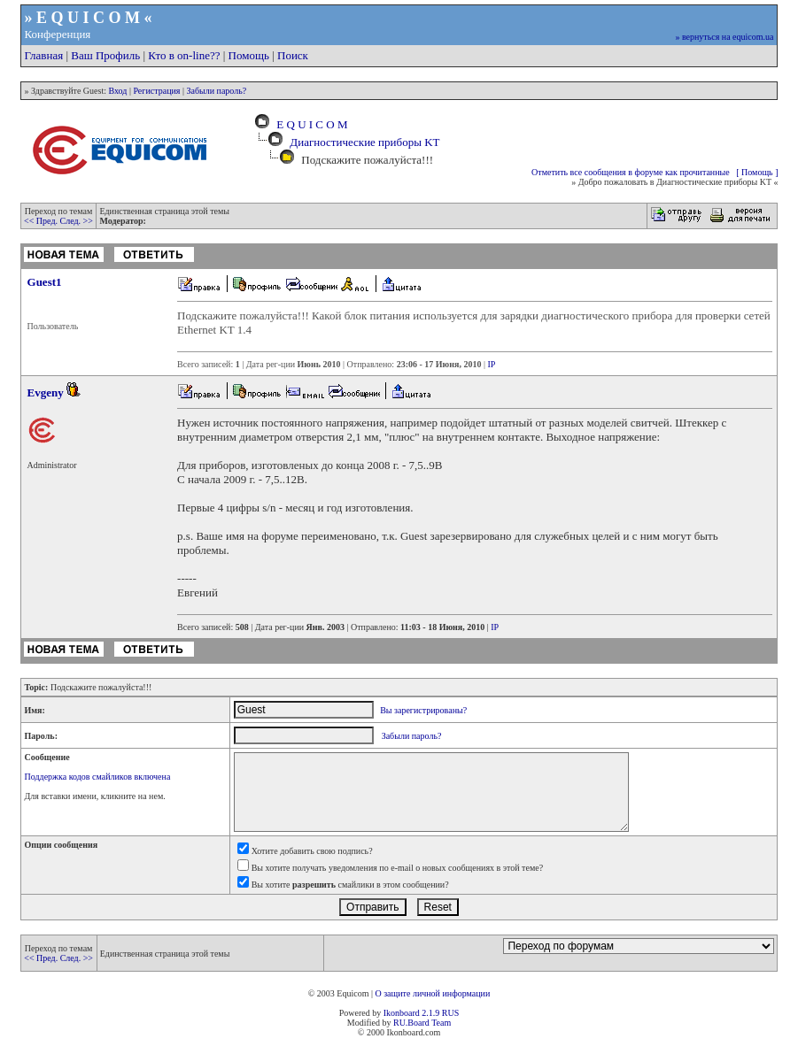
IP (491, 364)
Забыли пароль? (216, 91)
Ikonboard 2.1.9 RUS (422, 1013)
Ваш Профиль (105, 55)
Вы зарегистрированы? (423, 710)
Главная (44, 55)
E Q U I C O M (309, 124)
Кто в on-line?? (184, 55)
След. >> (76, 221)
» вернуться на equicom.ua (724, 37)
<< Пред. (41, 221)
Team (441, 1022)
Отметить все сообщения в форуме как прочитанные (630, 172)
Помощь (249, 55)
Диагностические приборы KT (364, 142)
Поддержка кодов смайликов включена (98, 776)
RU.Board (411, 1022)
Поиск (292, 55)
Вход (117, 91)
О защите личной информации (432, 993)
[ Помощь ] (757, 172)
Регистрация (156, 91)
